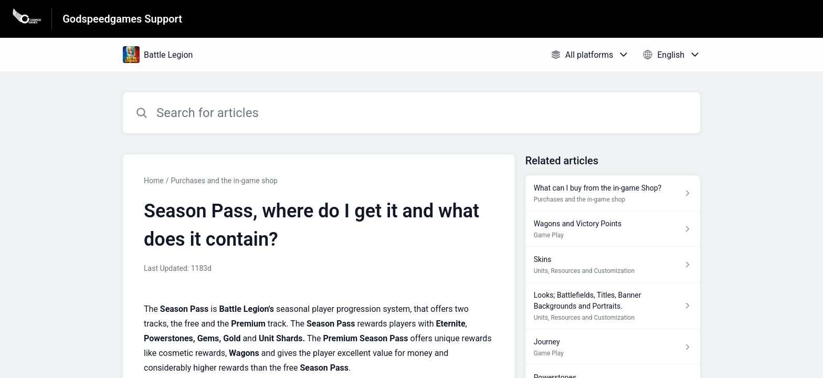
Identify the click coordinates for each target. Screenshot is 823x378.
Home (154, 180)
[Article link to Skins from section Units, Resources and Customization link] (612, 264)
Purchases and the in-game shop (224, 180)
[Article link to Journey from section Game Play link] (612, 347)
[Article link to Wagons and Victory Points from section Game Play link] (612, 229)
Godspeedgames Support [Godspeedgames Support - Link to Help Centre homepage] (122, 19)
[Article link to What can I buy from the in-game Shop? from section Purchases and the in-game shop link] (612, 193)
